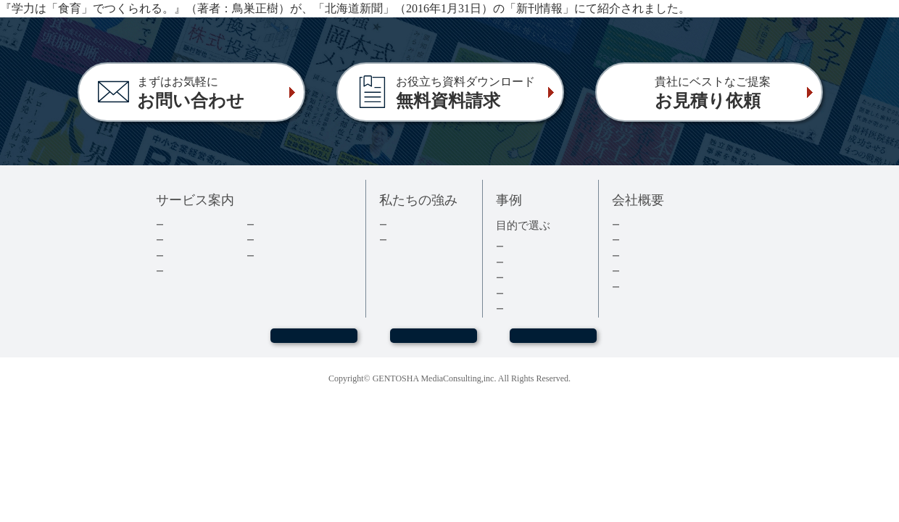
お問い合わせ (433, 342)
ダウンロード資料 (293, 224)
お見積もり (553, 342)
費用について (193, 255)
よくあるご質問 (288, 255)
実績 (397, 224)
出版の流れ (188, 239)
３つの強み (411, 239)
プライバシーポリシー (668, 286)
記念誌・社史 (533, 277)
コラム (269, 239)
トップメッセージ (658, 224)
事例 (514, 308)
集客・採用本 (533, 246)
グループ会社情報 (658, 270)
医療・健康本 (533, 293)
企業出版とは (193, 224)
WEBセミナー (313, 342)
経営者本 (523, 262)
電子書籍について (202, 270)
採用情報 (639, 255)
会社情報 (639, 239)
